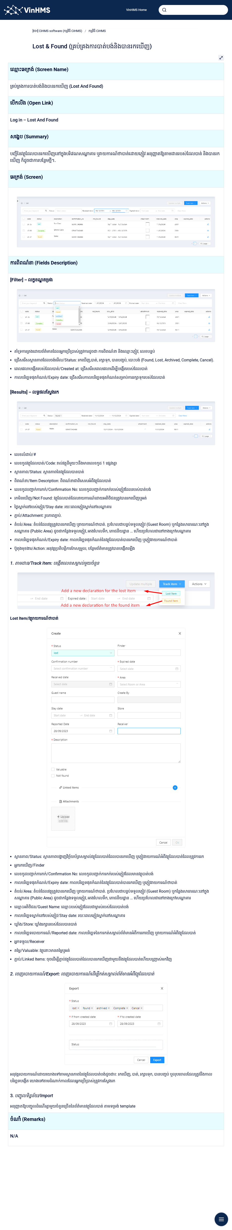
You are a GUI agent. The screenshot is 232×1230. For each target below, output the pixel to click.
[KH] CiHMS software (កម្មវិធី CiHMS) (57, 31)
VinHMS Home (136, 10)
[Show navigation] (221, 1219)
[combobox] (193, 10)
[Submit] (164, 10)
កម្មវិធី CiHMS (97, 31)
